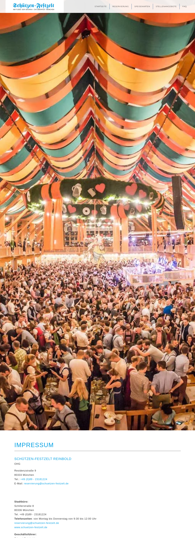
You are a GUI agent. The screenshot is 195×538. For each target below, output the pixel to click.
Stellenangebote (166, 6)
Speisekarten (142, 6)
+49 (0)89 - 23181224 (34, 479)
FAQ (184, 6)
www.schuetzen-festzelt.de (30, 527)
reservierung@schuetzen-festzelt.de (46, 483)
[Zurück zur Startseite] (35, 6)
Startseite (101, 6)
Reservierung (120, 6)
